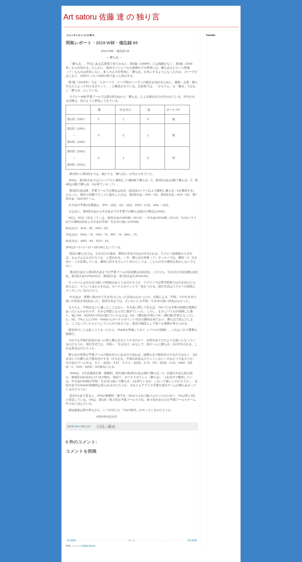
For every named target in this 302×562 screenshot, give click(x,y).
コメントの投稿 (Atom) (83, 545)
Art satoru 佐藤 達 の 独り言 (111, 17)
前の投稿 (192, 540)
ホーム (131, 540)
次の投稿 (71, 540)
